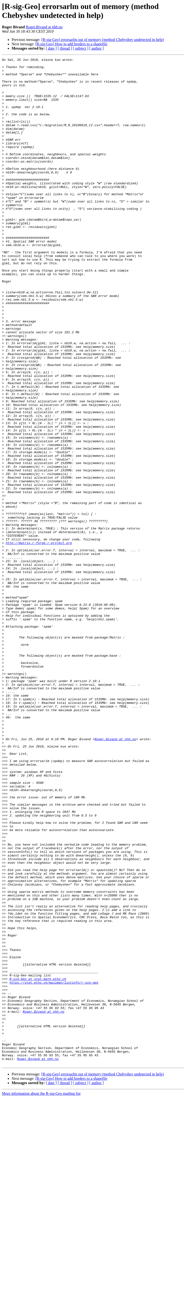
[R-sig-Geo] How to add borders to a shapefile (71, 44)
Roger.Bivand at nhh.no (44, 27)
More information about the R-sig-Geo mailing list (41, 1295)
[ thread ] (65, 48)
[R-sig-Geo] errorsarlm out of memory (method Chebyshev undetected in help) (102, 40)
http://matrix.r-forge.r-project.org (39, 640)
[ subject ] (80, 48)
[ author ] (96, 48)
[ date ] (51, 48)
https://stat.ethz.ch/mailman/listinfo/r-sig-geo (53, 1168)
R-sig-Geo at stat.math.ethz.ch (37, 1163)
